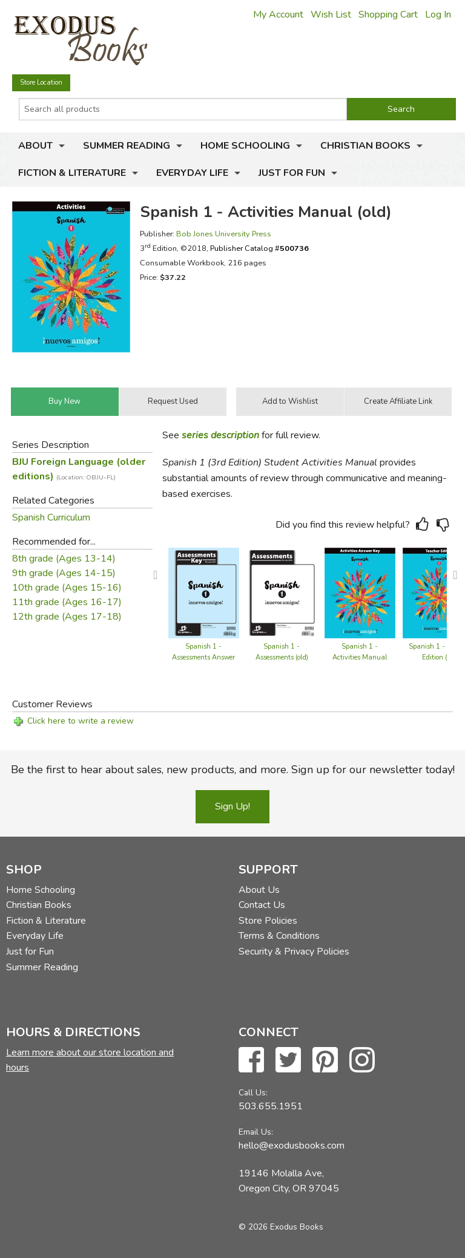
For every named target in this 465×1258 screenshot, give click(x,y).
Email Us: (256, 1132)
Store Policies (268, 920)
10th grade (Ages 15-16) (67, 587)
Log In (438, 14)
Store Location (41, 82)
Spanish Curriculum (51, 517)
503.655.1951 (271, 1106)
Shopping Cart (388, 14)
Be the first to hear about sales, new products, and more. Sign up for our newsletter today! (233, 769)
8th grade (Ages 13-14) (64, 558)
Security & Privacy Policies (294, 951)
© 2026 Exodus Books (281, 1227)
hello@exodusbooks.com (292, 1145)
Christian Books (365, 145)
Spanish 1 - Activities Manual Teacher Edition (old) (360, 657)
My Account (278, 14)
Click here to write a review (80, 721)
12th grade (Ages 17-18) (67, 616)
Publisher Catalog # (259, 248)
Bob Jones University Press (223, 234)
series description (220, 435)
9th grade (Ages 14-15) (64, 573)
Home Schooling (245, 145)
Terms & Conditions (279, 935)
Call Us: (253, 1092)
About (35, 145)
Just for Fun (292, 173)
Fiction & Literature (72, 173)
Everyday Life (192, 173)
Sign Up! (232, 806)
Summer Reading (126, 145)
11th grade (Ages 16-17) (67, 602)
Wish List (331, 14)
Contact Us (262, 905)
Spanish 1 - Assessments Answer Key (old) (203, 657)
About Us (259, 889)
